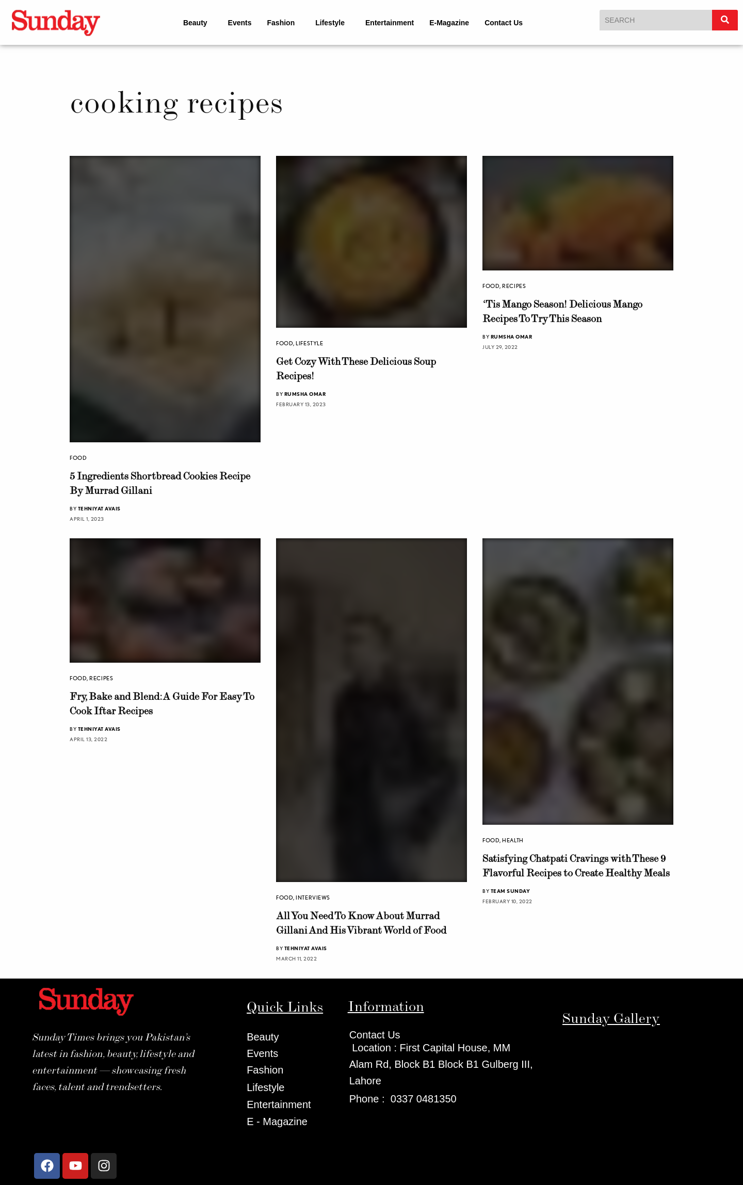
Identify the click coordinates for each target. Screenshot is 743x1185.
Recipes (514, 286)
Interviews (313, 897)
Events (240, 23)
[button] (197, 22)
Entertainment (389, 23)
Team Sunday (510, 891)
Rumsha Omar (305, 394)
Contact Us (503, 23)
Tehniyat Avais (99, 508)
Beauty (195, 23)
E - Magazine (277, 1121)
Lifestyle (330, 23)
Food (78, 457)
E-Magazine (449, 23)
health (512, 840)
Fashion (281, 23)
